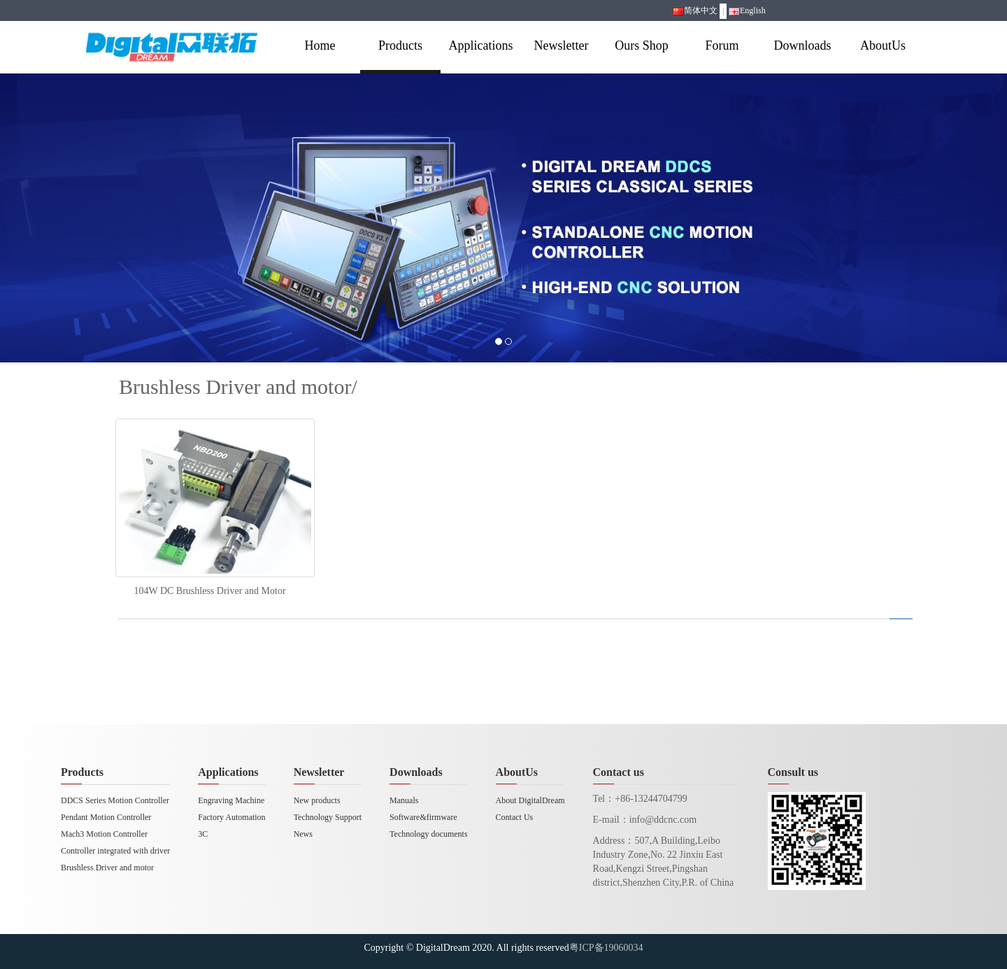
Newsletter (561, 45)
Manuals (404, 800)
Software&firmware (423, 817)
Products (400, 45)
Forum (721, 45)
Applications (481, 45)
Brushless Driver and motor (107, 867)
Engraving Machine (231, 800)
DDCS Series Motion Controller (115, 800)
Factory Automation (231, 817)
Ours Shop (642, 45)
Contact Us (515, 817)
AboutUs (883, 45)
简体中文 (695, 10)
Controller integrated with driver (115, 851)
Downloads (802, 45)
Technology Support (328, 817)
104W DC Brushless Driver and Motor (209, 591)
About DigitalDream (530, 800)
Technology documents (428, 834)
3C (203, 834)
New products (317, 800)
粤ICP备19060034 (606, 947)
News (303, 834)
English (747, 10)
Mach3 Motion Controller (104, 834)
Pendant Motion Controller (106, 817)
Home (320, 45)
